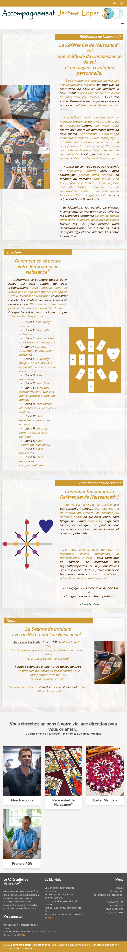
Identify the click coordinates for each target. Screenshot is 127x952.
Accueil (119, 888)
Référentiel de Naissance (63, 802)
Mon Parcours (22, 800)
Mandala (119, 898)
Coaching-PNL (115, 902)
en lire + (32, 908)
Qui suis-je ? (117, 891)
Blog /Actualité (115, 909)
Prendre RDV (22, 864)
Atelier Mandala (104, 800)
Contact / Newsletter (111, 912)
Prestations (117, 905)
